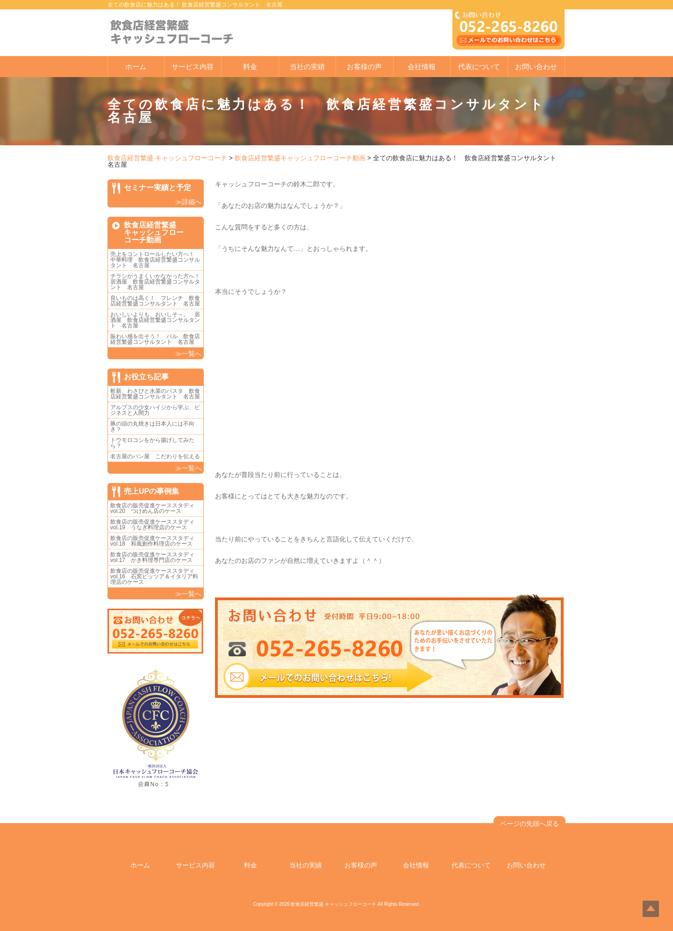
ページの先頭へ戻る (529, 823)
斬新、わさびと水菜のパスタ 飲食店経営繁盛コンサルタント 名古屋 (155, 394)
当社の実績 (307, 67)
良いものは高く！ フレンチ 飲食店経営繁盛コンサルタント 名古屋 (155, 301)
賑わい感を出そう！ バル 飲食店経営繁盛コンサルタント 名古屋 (155, 339)
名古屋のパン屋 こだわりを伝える (158, 456)
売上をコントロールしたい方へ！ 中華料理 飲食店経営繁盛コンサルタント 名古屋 (155, 260)
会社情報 (422, 67)
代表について (479, 67)
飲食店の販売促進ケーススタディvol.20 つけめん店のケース (152, 508)
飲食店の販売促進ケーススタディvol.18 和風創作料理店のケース (152, 541)
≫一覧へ (188, 353)
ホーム (135, 67)
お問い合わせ (536, 67)
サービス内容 (193, 67)
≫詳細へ (188, 202)
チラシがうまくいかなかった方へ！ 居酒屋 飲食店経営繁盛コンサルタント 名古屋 (158, 282)
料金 (250, 67)
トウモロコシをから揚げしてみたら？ (152, 443)
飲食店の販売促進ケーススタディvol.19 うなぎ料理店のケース (152, 525)
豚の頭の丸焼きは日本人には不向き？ (152, 426)
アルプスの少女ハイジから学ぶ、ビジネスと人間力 (155, 410)
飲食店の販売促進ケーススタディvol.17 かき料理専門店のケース (152, 557)
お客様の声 (364, 67)
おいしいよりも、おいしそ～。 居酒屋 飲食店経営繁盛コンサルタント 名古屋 (155, 320)
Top (651, 909)
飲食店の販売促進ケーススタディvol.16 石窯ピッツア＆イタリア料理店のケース (154, 576)
